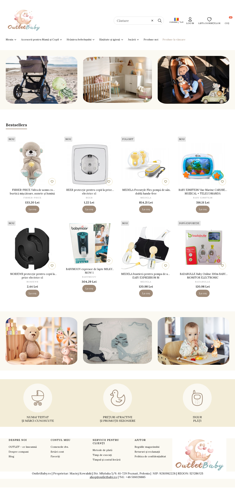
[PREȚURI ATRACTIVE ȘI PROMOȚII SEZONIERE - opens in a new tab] (117, 403)
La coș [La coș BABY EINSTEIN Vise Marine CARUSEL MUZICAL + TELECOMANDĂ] (203, 209)
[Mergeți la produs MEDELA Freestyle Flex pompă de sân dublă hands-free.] (146, 164)
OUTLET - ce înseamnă (23, 446)
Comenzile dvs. (60, 446)
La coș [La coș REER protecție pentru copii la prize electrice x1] (89, 209)
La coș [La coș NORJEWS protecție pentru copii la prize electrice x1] (32, 293)
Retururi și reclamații (147, 451)
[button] (159, 20)
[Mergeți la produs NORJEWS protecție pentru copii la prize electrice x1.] (32, 248)
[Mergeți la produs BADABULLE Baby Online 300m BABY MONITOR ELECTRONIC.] (202, 248)
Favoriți (55, 456)
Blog (11, 456)
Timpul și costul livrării (106, 459)
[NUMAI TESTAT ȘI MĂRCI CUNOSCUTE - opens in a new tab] (38, 403)
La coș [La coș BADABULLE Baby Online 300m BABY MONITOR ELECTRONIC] (203, 293)
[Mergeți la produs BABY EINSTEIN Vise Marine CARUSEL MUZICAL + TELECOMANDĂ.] (202, 164)
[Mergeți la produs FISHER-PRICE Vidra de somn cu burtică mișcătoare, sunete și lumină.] (32, 164)
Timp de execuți (102, 455)
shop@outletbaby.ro (103, 477)
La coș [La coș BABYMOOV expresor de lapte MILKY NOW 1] (89, 288)
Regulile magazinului (147, 446)
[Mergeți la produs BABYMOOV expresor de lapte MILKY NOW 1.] (89, 243)
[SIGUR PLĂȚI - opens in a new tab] (197, 403)
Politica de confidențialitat (150, 456)
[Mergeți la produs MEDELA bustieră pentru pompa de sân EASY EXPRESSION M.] (146, 248)
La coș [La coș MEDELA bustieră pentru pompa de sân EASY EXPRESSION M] (146, 293)
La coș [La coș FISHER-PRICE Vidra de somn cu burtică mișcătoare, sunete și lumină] (32, 209)
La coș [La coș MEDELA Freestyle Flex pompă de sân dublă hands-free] (146, 209)
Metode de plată (102, 450)
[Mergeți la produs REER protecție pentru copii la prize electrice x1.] (89, 164)
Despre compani (18, 451)
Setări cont (57, 451)
